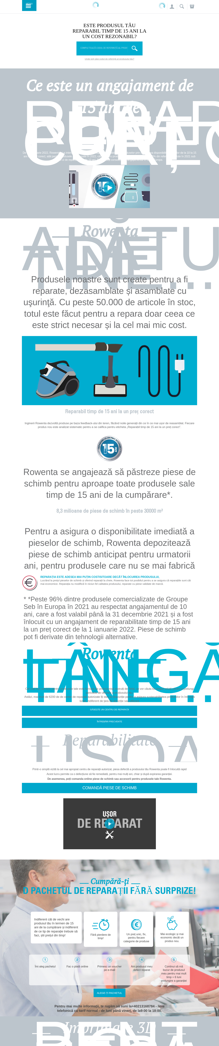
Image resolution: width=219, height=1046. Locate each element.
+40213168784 (143, 1006)
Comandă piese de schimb (109, 788)
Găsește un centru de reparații (109, 709)
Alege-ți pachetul (109, 992)
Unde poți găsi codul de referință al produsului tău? (109, 59)
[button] (171, 7)
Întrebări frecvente (109, 721)
